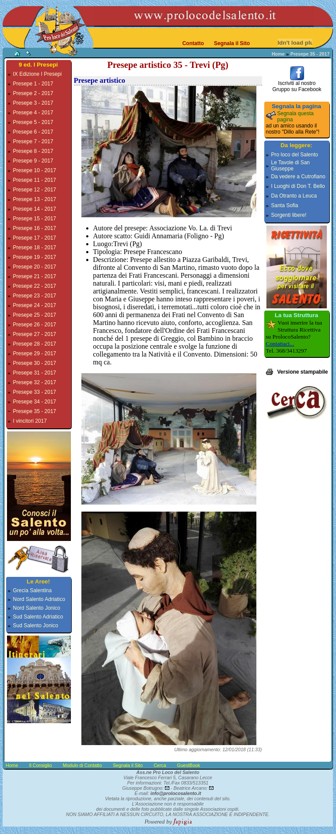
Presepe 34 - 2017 (34, 402)
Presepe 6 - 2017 (33, 132)
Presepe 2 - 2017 (33, 93)
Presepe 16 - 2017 (34, 228)
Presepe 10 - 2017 (34, 170)
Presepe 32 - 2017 (34, 382)
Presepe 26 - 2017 (34, 325)
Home (278, 54)
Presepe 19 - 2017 (34, 257)
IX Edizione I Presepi (37, 74)
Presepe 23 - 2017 (34, 296)
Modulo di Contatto (82, 765)
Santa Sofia (284, 205)
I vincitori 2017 (30, 421)
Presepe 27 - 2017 (34, 334)
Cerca (160, 765)
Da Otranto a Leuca (294, 196)
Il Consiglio (40, 765)
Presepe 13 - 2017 (34, 199)
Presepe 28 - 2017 (34, 344)
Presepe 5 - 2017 (33, 122)
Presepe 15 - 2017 (34, 219)
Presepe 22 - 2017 (34, 286)
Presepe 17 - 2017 (34, 238)
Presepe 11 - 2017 (34, 180)
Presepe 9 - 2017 (33, 161)
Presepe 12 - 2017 (34, 190)
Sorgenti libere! (289, 215)
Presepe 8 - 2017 (33, 151)
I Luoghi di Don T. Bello (298, 186)
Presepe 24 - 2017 (34, 305)
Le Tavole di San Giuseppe (290, 165)
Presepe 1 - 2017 (33, 84)
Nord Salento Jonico (36, 608)
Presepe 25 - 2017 (34, 315)
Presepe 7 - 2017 (33, 141)
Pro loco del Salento (294, 155)
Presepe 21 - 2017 (34, 276)
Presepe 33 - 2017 (34, 392)
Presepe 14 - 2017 (34, 209)
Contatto (193, 43)
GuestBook (188, 765)
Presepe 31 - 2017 (34, 373)
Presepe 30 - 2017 (34, 363)
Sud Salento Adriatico (38, 617)
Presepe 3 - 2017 (33, 103)
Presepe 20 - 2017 (34, 267)
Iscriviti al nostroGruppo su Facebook (296, 83)
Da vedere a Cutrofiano (298, 176)
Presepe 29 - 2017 (34, 353)
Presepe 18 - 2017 (34, 247)
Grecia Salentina (32, 590)
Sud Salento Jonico (35, 625)
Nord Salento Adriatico (39, 599)
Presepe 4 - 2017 (33, 113)
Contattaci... (280, 343)
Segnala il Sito (232, 43)
